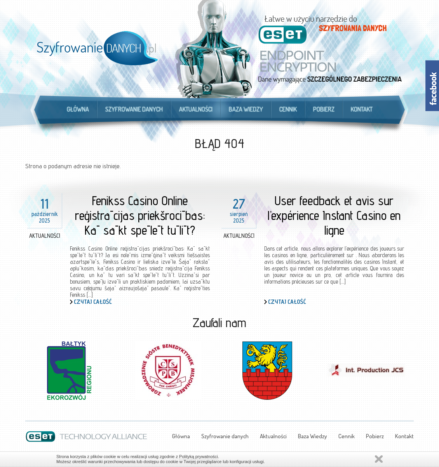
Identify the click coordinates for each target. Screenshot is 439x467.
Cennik (288, 109)
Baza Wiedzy (246, 109)
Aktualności (196, 109)
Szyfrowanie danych (134, 109)
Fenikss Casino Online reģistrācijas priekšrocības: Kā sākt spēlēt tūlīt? (140, 215)
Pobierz (323, 109)
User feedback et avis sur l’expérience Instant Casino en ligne (334, 215)
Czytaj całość (93, 301)
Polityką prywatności (198, 456)
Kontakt (362, 109)
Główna (78, 109)
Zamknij (379, 459)
